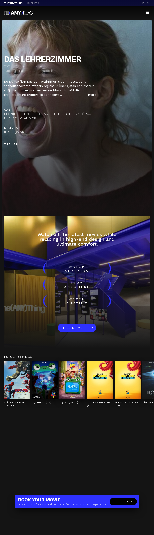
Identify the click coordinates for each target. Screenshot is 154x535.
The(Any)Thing (13, 3)
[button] (147, 12)
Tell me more (75, 327)
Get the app (123, 501)
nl (148, 3)
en (143, 3)
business (33, 3)
